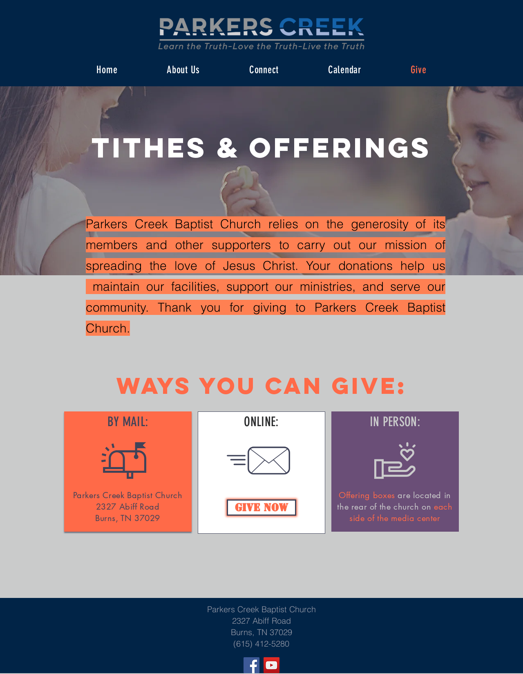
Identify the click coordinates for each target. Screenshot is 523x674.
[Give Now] (261, 507)
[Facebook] (251, 665)
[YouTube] (271, 665)
